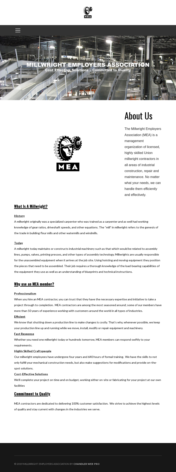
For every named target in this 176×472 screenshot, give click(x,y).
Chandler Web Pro (86, 463)
